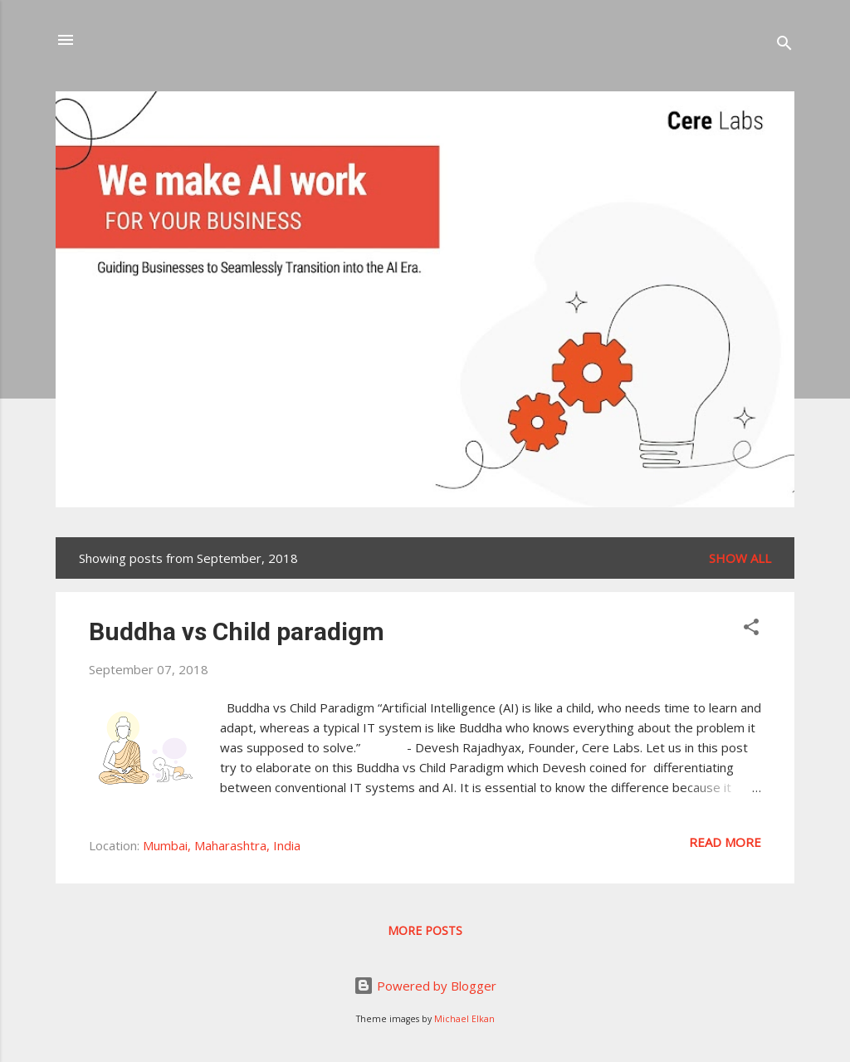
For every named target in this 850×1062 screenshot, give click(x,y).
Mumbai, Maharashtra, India (221, 845)
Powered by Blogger (425, 985)
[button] (751, 629)
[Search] (784, 45)
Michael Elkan (464, 1019)
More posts (425, 930)
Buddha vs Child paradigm (236, 631)
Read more (725, 842)
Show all (740, 558)
